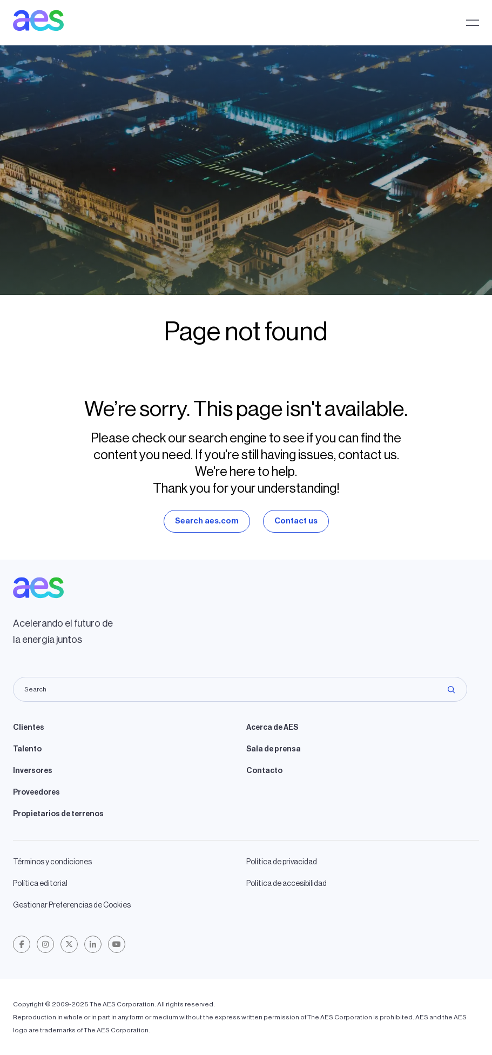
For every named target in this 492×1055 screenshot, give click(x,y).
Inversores (32, 771)
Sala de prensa (273, 749)
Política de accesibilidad (286, 884)
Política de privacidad (281, 862)
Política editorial (40, 884)
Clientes (28, 727)
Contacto (264, 771)
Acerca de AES (272, 727)
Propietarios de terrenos (58, 814)
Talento (27, 749)
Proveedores (36, 792)
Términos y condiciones (52, 862)
